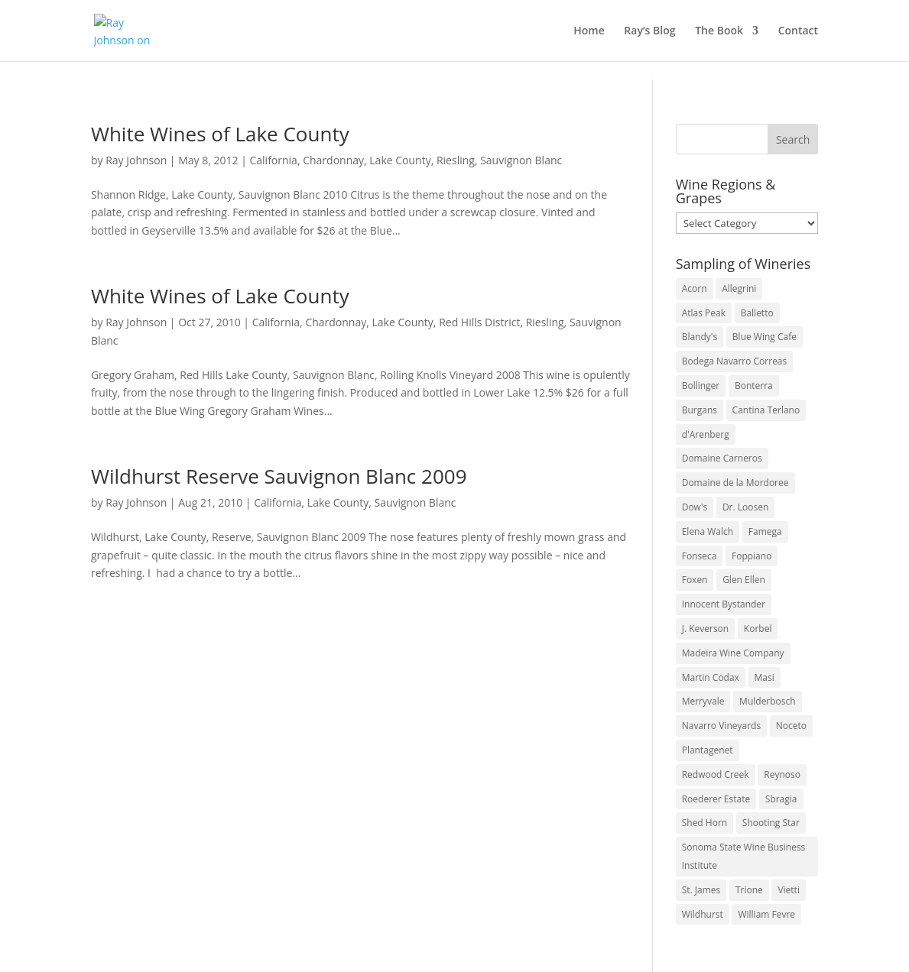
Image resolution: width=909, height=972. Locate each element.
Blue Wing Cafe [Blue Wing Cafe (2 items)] (764, 336)
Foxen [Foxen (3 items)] (695, 579)
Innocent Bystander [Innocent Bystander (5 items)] (723, 604)
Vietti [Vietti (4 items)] (789, 889)
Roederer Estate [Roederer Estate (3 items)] (716, 798)
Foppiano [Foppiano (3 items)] (751, 555)
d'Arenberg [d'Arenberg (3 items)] (705, 434)
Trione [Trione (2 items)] (749, 889)
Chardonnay (333, 160)
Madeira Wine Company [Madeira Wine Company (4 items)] (733, 652)
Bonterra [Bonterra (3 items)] (754, 385)
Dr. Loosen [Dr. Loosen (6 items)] (745, 507)
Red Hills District (479, 322)
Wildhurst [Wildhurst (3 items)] (702, 914)
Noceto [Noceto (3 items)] (791, 725)
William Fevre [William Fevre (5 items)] (766, 914)
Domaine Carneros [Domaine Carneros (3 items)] (722, 458)
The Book (719, 31)
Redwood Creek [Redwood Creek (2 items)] (715, 774)
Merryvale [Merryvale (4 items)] (703, 701)
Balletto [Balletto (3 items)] (757, 312)
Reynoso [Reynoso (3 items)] (782, 774)
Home (589, 31)
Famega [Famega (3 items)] (765, 531)
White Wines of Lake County (220, 133)
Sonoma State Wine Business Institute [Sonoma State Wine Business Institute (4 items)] (744, 856)
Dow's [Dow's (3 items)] (695, 507)
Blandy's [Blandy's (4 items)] (700, 336)
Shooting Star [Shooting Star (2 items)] (771, 822)
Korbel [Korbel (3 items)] (758, 628)
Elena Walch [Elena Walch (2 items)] (707, 531)
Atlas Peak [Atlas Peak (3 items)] (704, 312)
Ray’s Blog (649, 31)
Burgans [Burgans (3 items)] (699, 409)
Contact (798, 31)
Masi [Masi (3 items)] (764, 677)
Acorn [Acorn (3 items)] (694, 288)
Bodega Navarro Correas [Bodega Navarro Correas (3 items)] (734, 361)
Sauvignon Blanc (521, 160)
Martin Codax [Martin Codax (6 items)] (710, 677)
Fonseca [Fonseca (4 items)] (699, 555)
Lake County (399, 160)
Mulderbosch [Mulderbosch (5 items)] (767, 701)
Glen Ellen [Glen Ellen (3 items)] (743, 579)
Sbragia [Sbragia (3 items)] (781, 798)
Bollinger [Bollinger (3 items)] (701, 385)
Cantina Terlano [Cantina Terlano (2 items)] (766, 409)
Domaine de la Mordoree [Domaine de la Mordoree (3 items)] (735, 482)
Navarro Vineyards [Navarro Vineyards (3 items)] (721, 725)
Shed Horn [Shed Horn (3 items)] (704, 822)
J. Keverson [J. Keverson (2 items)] (705, 628)
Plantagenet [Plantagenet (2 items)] (707, 750)
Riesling (456, 160)
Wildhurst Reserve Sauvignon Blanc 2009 (279, 476)
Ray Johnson (136, 160)
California (273, 160)
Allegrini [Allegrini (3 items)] (739, 288)
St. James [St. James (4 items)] (701, 889)
